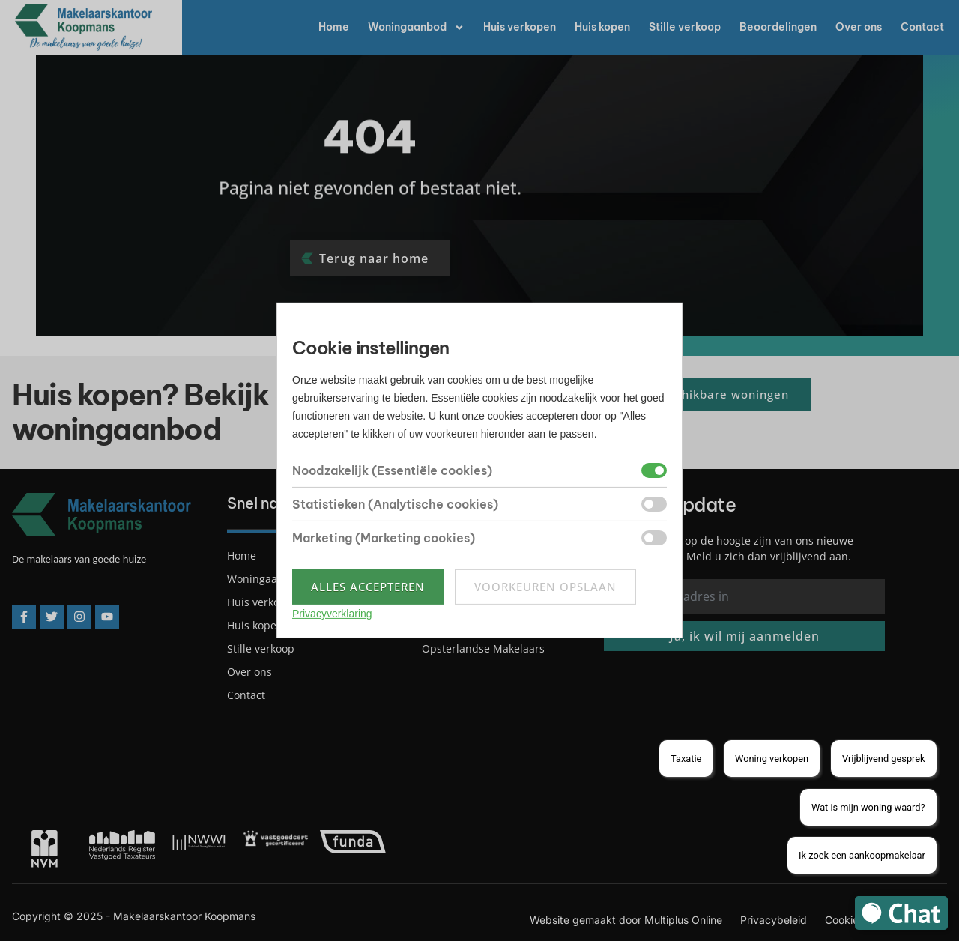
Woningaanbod (416, 27)
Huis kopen (602, 27)
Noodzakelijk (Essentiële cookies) (392, 470)
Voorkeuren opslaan (545, 586)
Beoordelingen (778, 27)
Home (333, 27)
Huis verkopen (519, 27)
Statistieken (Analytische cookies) (395, 504)
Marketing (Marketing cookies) (383, 537)
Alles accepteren (368, 586)
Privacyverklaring (332, 614)
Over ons (858, 27)
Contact (922, 27)
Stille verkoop (685, 27)
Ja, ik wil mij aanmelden (745, 636)
